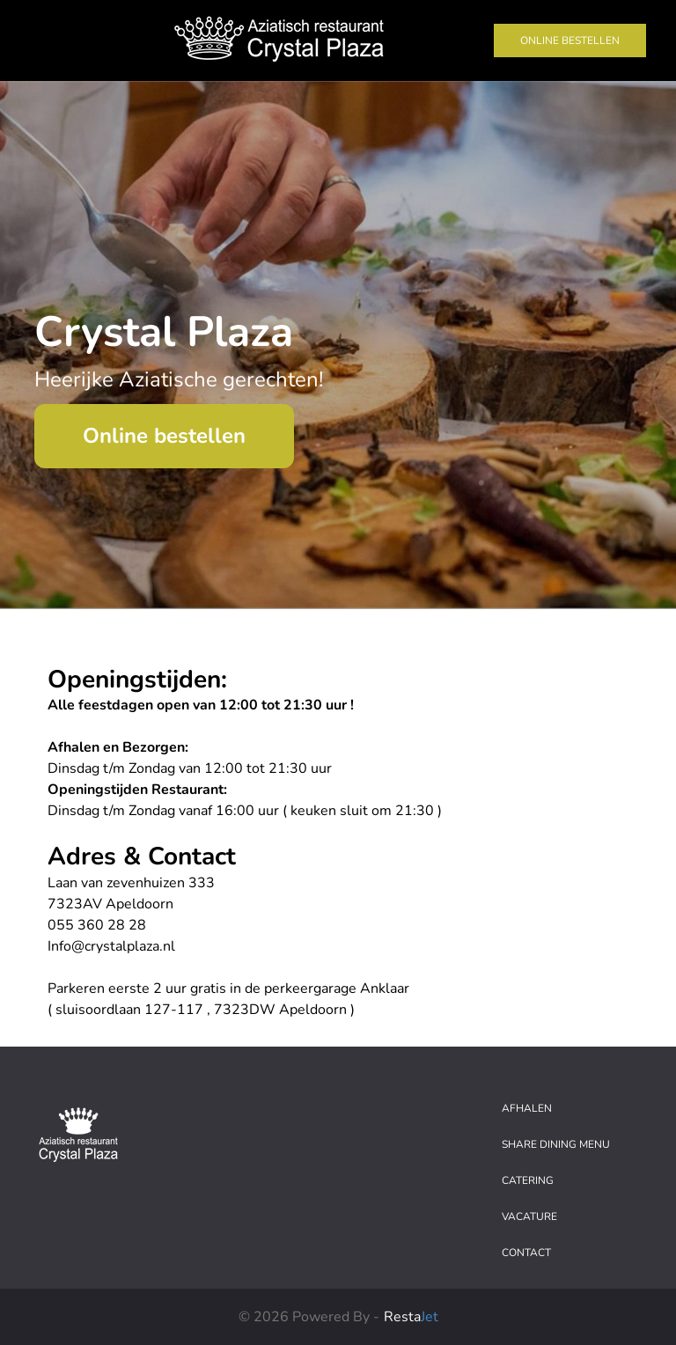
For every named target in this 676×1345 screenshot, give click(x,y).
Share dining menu (556, 1144)
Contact (526, 1253)
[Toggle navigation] (45, 40)
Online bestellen (570, 40)
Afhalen (527, 1108)
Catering (528, 1180)
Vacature (529, 1216)
